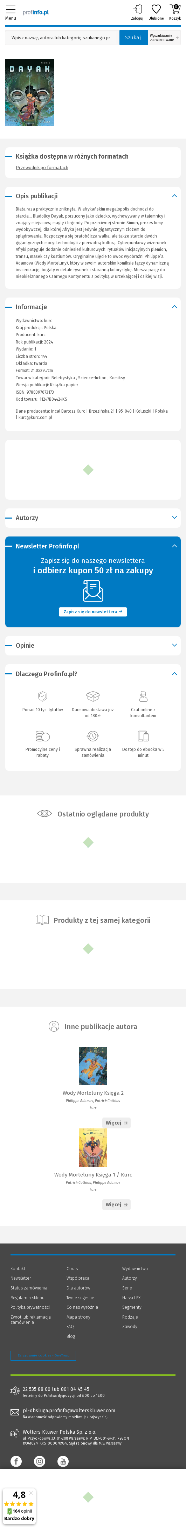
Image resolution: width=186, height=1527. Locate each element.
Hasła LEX (131, 1297)
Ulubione (156, 12)
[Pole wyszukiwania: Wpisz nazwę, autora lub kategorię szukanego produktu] (60, 38)
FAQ (70, 1326)
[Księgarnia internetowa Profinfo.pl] (36, 12)
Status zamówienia (29, 1288)
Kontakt (18, 1268)
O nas (72, 1268)
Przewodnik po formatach (42, 167)
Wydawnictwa (135, 1268)
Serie (127, 1288)
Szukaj (133, 37)
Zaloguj (137, 12)
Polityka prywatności (30, 1307)
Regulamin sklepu (27, 1297)
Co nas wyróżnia (82, 1307)
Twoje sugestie (80, 1297)
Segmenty (132, 1307)
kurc (41, 334)
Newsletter (21, 1278)
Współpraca (78, 1278)
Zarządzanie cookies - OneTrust (43, 1355)
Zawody (129, 1326)
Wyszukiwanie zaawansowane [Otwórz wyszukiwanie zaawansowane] (164, 38)
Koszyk (175, 12)
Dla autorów (78, 1288)
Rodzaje (130, 1317)
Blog (71, 1336)
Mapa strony (78, 1317)
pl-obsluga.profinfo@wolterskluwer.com (69, 1411)
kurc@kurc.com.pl (35, 417)
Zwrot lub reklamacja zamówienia (31, 1320)
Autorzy (129, 1278)
